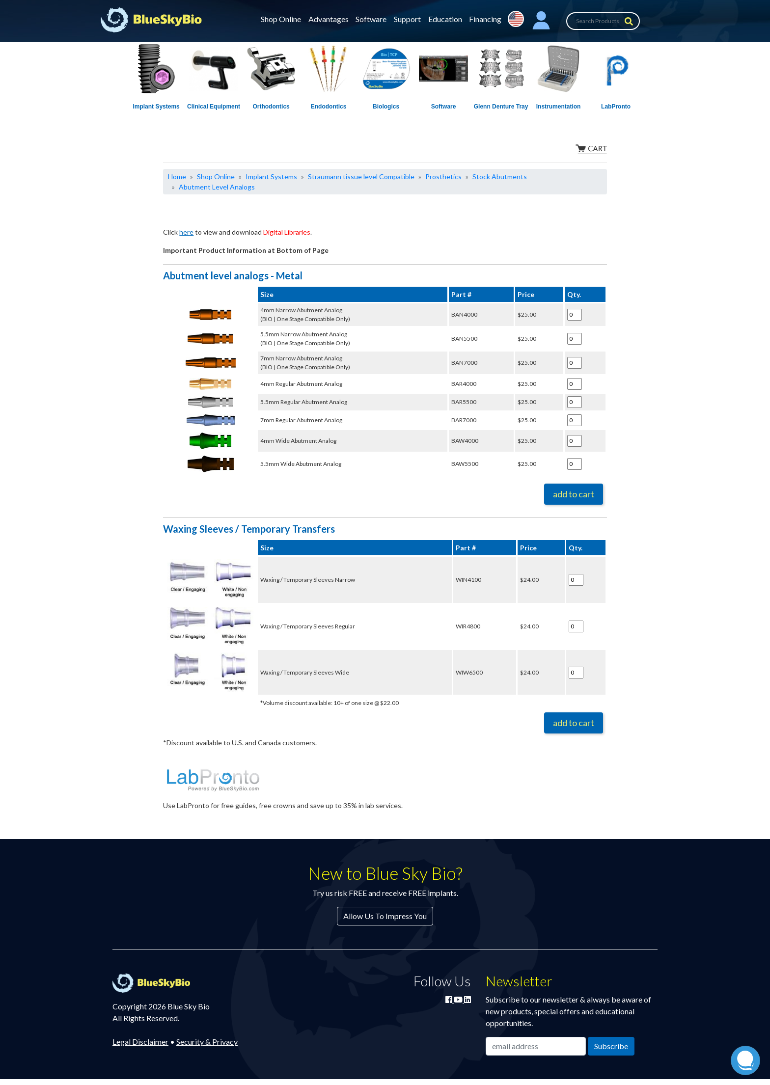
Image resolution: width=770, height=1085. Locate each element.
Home (177, 176)
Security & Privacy (207, 1041)
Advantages (328, 19)
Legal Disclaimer (140, 1041)
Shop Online (281, 19)
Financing (485, 19)
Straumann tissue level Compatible (361, 176)
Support (407, 19)
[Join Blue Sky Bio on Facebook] (449, 999)
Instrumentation (558, 106)
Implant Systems (156, 106)
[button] (541, 21)
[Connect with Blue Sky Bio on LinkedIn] (467, 999)
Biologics (386, 106)
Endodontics (329, 106)
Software (371, 19)
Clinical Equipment (213, 106)
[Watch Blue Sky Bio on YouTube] (459, 999)
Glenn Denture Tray (501, 106)
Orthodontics (270, 106)
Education (445, 19)
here (186, 232)
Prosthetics (443, 176)
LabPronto (616, 106)
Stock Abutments (499, 176)
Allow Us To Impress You (385, 916)
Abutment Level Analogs (217, 187)
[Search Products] (603, 21)
